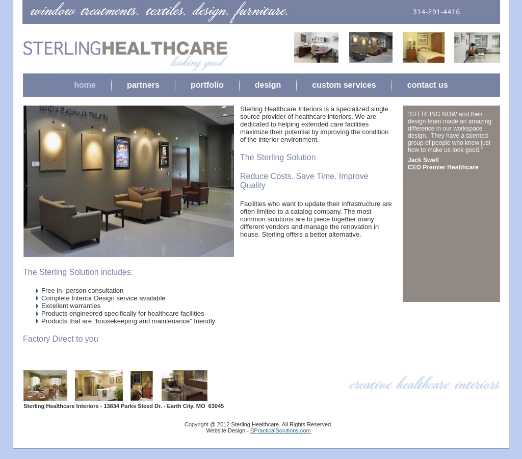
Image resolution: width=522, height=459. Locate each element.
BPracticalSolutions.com (280, 430)
